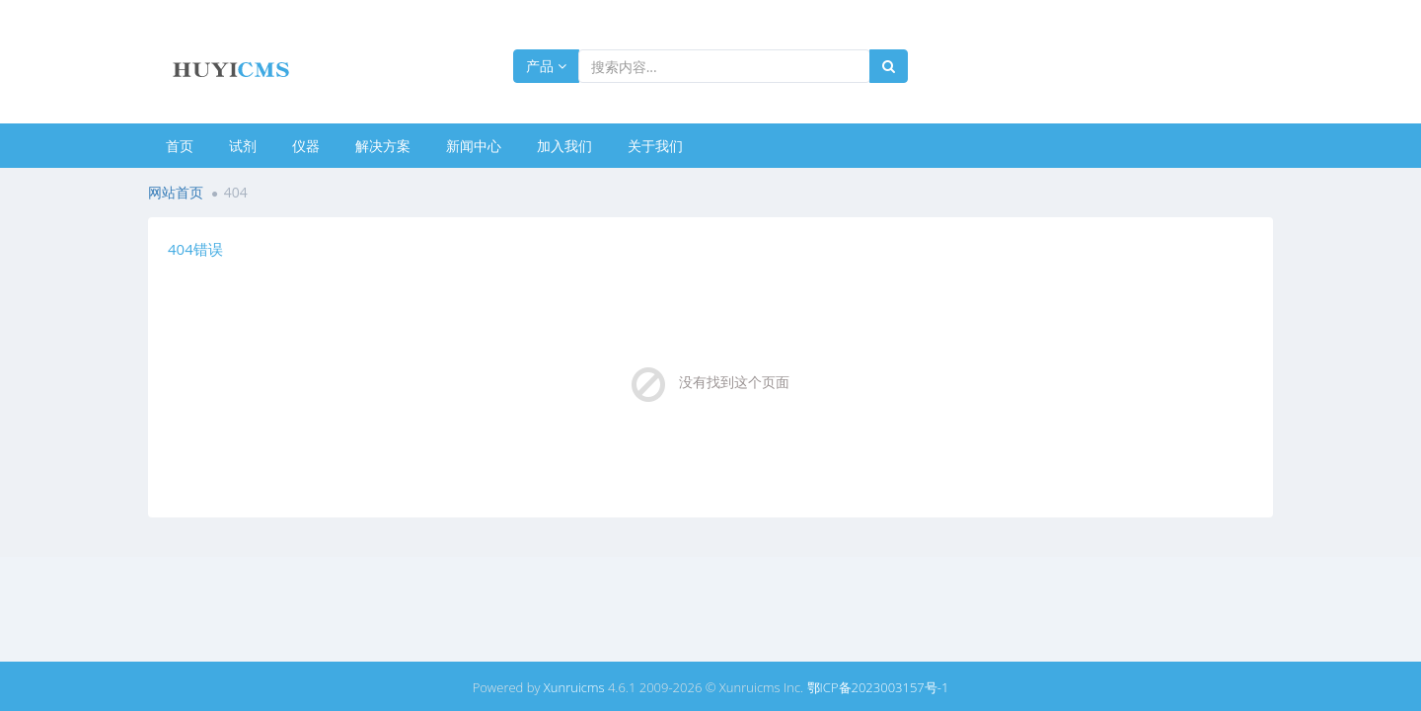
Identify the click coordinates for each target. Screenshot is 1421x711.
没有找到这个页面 (734, 381)
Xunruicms (574, 687)
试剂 (243, 145)
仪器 (306, 145)
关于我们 (655, 145)
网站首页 (175, 192)
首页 (179, 145)
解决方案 (383, 145)
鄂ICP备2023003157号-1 (878, 687)
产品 (546, 65)
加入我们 (564, 145)
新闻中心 (473, 145)
